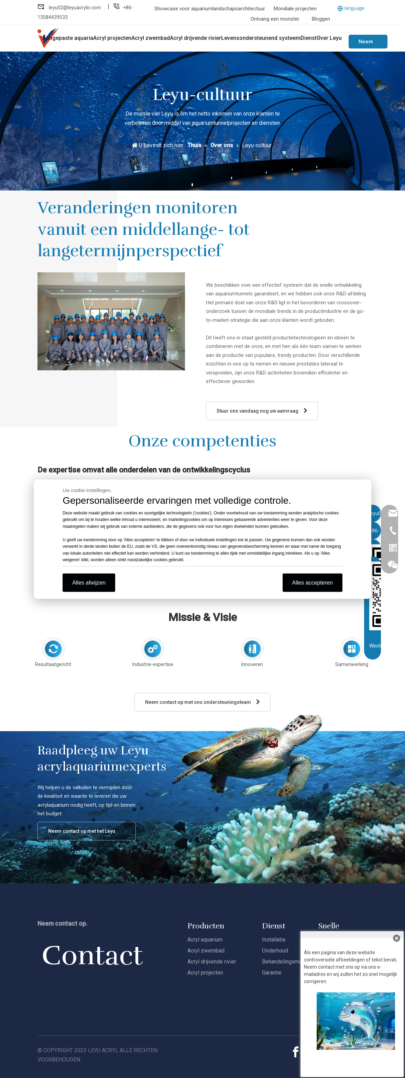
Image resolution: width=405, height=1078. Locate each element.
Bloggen (321, 19)
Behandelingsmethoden (290, 961)
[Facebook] (295, 1052)
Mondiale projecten (295, 9)
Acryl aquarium (204, 939)
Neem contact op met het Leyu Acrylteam (81, 834)
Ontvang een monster (275, 19)
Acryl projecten (205, 972)
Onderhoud (275, 950)
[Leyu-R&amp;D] (111, 321)
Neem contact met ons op (368, 43)
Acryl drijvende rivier (211, 961)
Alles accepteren (312, 582)
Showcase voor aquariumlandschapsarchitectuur (210, 9)
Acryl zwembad (206, 950)
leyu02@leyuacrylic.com (75, 7)
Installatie (274, 939)
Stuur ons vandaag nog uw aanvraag (262, 411)
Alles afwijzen (89, 582)
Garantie (272, 972)
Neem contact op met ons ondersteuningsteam (202, 702)
